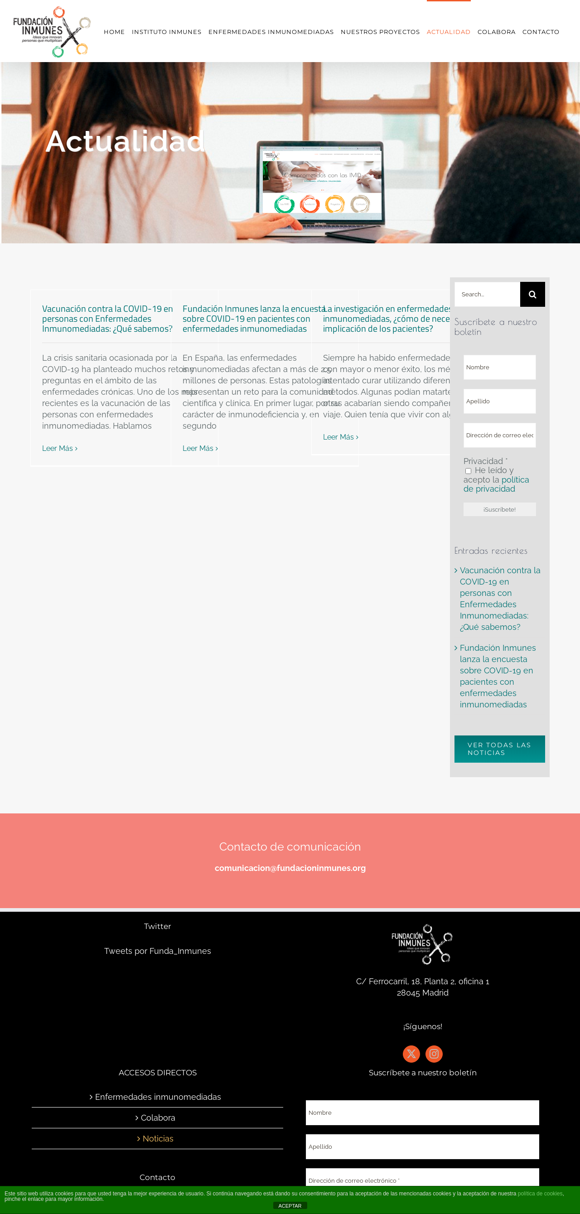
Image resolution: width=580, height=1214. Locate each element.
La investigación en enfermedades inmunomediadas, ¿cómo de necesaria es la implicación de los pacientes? (405, 318)
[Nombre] (500, 367)
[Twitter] (411, 1054)
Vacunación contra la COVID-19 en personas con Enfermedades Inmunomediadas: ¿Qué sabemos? (109, 318)
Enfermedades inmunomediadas (158, 1097)
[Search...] (487, 294)
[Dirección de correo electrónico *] (500, 435)
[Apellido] (500, 401)
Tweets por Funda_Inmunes (157, 951)
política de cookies (540, 1193)
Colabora (158, 1117)
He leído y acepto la (496, 479)
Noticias (158, 1138)
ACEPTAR (289, 1206)
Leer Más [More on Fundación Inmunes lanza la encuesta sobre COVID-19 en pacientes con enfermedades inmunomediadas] (198, 448)
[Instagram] (434, 1054)
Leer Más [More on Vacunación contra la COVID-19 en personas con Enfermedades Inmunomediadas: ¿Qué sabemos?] (57, 448)
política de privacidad (496, 484)
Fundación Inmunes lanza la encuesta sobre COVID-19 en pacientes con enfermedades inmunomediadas (254, 318)
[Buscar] (532, 294)
